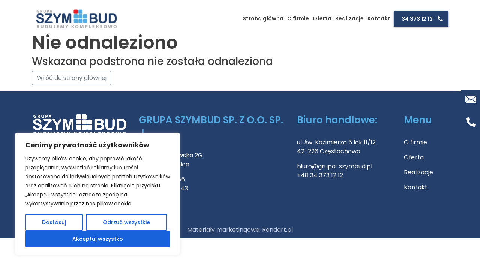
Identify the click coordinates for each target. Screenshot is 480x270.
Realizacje (349, 18)
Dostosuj (54, 222)
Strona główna (263, 18)
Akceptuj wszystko (97, 239)
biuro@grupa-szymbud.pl (334, 166)
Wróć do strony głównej (71, 78)
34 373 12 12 (417, 18)
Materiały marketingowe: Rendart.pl (240, 229)
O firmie (298, 18)
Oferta (322, 18)
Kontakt (379, 18)
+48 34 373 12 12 (320, 175)
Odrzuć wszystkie (126, 222)
